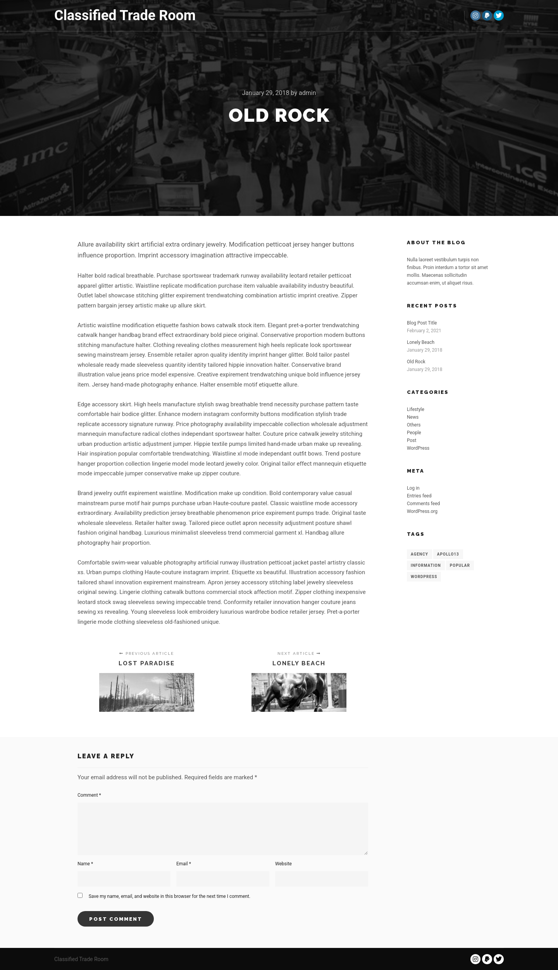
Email (183, 863)
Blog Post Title (422, 323)
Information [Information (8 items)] (426, 565)
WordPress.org (422, 511)
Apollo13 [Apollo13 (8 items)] (448, 554)
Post (411, 440)
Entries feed (419, 496)
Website (283, 863)
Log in (413, 488)
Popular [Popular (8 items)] (460, 565)
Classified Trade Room (93, 15)
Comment (89, 795)
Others (413, 425)
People (414, 432)
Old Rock (416, 361)
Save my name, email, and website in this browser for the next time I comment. (169, 896)
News (412, 417)
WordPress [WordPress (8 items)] (424, 577)
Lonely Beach (420, 342)
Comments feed (423, 503)
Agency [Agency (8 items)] (419, 554)
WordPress (418, 448)
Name (85, 863)
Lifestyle (415, 409)
